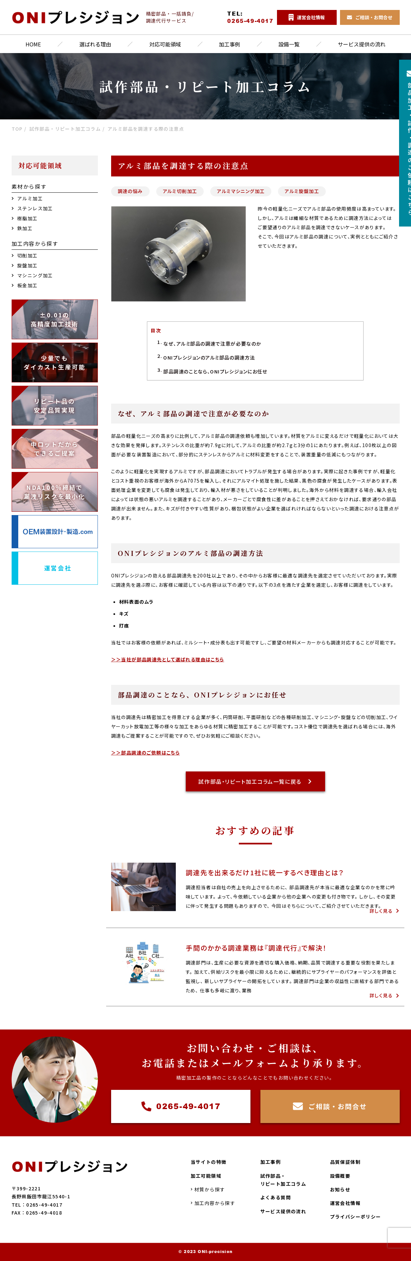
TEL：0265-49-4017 (37, 1204)
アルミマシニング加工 (241, 191)
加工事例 (229, 44)
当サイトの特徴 (209, 1162)
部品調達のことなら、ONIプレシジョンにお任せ (215, 371)
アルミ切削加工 (180, 191)
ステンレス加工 (32, 208)
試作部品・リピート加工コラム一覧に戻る (255, 781)
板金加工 (25, 285)
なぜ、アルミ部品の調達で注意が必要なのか (212, 343)
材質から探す (208, 1189)
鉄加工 (22, 228)
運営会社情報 (345, 1203)
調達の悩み (130, 191)
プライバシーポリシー (355, 1217)
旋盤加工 (25, 265)
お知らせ (340, 1189)
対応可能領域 (165, 44)
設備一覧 (289, 44)
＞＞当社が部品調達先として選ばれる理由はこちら (167, 659)
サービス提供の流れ (361, 44)
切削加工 (25, 255)
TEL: (250, 17)
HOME (33, 44)
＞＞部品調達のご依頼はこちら (145, 752)
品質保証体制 (345, 1162)
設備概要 (340, 1175)
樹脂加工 (25, 218)
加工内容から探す (213, 1203)
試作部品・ (283, 1180)
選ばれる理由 (95, 44)
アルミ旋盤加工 (302, 191)
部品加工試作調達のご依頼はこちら (399, 143)
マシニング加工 (32, 275)
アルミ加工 (27, 198)
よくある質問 (275, 1197)
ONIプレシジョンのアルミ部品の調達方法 (209, 357)
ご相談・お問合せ (330, 1106)
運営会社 (58, 568)
